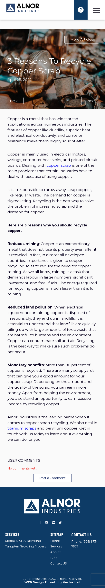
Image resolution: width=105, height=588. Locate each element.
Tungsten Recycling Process (25, 546)
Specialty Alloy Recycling (23, 541)
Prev (13, 101)
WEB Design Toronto (41, 582)
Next (91, 101)
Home (55, 541)
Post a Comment (52, 478)
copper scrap (59, 165)
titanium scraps (21, 428)
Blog (53, 558)
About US (57, 552)
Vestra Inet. (72, 582)
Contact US (58, 563)
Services (12, 534)
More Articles (82, 39)
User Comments (23, 460)
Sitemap (56, 534)
